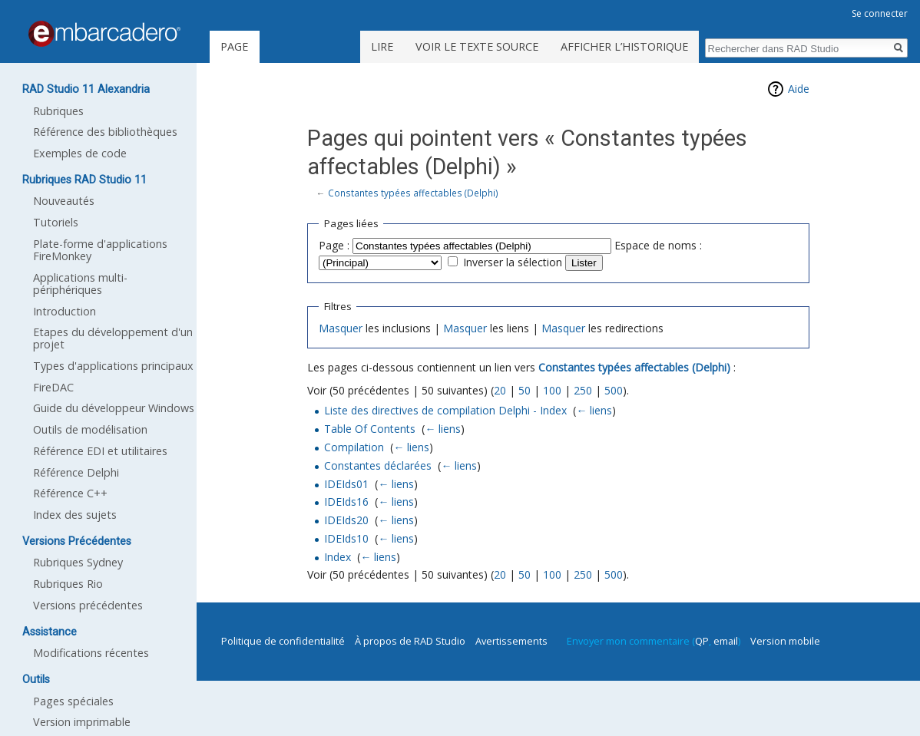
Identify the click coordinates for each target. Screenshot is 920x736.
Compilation (354, 447)
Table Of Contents (369, 428)
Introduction (64, 311)
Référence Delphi (76, 472)
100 (552, 390)
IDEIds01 (346, 484)
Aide (798, 88)
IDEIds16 (346, 501)
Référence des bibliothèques (105, 131)
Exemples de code (80, 153)
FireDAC (53, 387)
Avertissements (511, 641)
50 (524, 390)
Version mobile (785, 641)
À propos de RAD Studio (410, 641)
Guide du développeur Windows (113, 408)
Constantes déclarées (378, 465)
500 (613, 390)
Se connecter (880, 13)
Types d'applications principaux (113, 365)
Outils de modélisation (90, 429)
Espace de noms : (658, 245)
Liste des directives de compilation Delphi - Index (445, 410)
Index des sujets (75, 514)
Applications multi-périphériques (80, 283)
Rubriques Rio (68, 583)
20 (500, 390)
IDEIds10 (346, 538)
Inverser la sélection (512, 262)
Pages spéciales (73, 701)
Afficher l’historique (624, 46)
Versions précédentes (88, 605)
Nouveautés (63, 200)
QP (702, 641)
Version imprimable (82, 722)
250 (583, 390)
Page (234, 46)
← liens (594, 410)
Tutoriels (55, 222)
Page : (334, 245)
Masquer (340, 328)
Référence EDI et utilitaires (100, 451)
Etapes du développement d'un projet (113, 338)
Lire (382, 46)
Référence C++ (70, 493)
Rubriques (58, 111)
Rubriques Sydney (78, 562)
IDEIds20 (346, 520)
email (725, 641)
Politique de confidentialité (283, 641)
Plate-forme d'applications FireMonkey (100, 249)
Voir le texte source (476, 46)
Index (337, 557)
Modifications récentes (91, 652)
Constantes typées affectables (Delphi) (413, 192)
